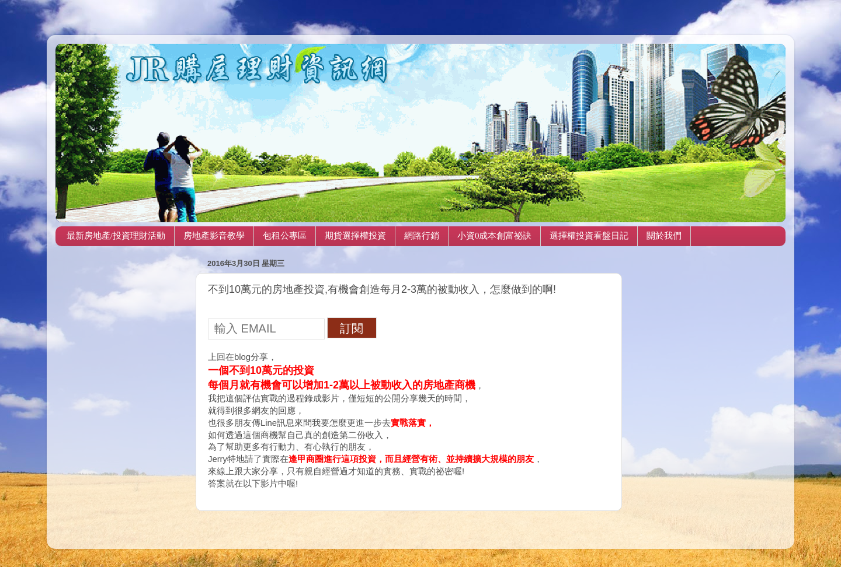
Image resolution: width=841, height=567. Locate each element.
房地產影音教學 (214, 235)
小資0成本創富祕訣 (494, 235)
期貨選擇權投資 (355, 235)
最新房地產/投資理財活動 (116, 235)
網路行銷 (421, 235)
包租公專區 (285, 235)
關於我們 (664, 235)
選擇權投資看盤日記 (589, 235)
